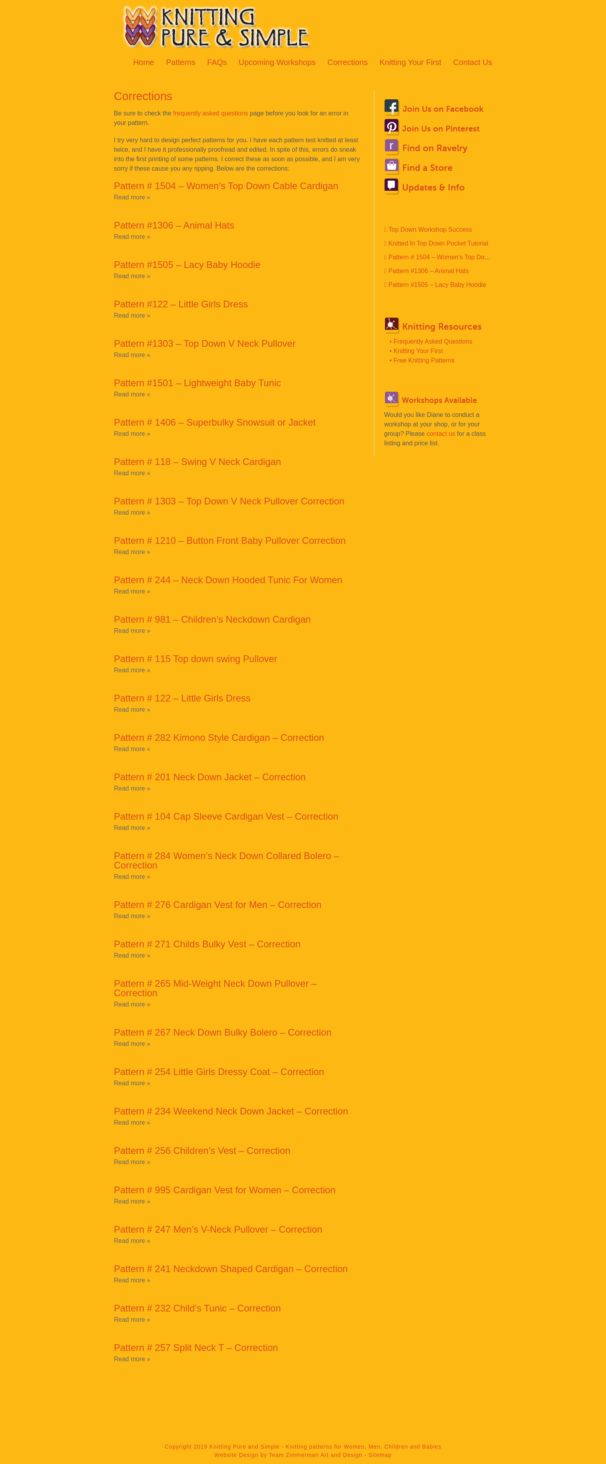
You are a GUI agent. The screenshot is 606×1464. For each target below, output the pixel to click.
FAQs (217, 62)
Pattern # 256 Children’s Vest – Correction (202, 1150)
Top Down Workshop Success (430, 229)
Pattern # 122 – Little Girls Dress (182, 698)
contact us (441, 433)
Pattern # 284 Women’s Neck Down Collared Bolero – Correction (226, 860)
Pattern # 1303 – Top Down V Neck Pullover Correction (229, 501)
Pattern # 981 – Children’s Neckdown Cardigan (212, 619)
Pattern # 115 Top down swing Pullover (195, 658)
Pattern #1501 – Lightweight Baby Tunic (197, 383)
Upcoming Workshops (277, 62)
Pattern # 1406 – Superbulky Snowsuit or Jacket (215, 422)
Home (143, 62)
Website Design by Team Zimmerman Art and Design (288, 1455)
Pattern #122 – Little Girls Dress (181, 304)
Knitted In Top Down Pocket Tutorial (438, 243)
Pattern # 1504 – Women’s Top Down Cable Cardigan (226, 185)
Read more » (132, 197)
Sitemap (379, 1455)
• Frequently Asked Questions (431, 341)
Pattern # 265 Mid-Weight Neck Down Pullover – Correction (215, 988)
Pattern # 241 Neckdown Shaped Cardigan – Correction (231, 1268)
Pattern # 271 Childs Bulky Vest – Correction (207, 944)
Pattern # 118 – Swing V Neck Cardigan (197, 461)
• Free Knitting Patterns (422, 360)
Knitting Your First (410, 62)
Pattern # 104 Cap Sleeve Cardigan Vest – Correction (226, 816)
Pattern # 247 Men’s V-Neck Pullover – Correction (218, 1229)
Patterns (180, 62)
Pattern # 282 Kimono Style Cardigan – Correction (219, 737)
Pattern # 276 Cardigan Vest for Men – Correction (218, 904)
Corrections (347, 62)
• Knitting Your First (416, 351)
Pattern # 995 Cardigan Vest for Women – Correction (225, 1190)
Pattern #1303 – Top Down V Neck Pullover (205, 343)
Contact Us (472, 62)
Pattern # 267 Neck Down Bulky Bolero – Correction (222, 1032)
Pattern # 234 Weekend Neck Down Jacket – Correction (231, 1111)
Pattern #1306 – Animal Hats (174, 225)
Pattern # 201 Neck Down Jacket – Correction (210, 777)
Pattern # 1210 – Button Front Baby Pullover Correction (230, 540)
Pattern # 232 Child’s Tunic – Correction (197, 1308)
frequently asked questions (210, 113)
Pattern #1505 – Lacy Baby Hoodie (187, 264)
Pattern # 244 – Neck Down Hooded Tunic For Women (228, 580)
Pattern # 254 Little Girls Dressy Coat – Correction (219, 1071)
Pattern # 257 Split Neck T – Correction (196, 1347)
